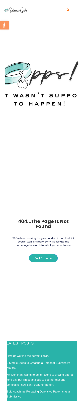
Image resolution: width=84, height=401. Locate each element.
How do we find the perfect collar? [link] (28, 356)
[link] (4, 25)
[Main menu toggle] (77, 10)
